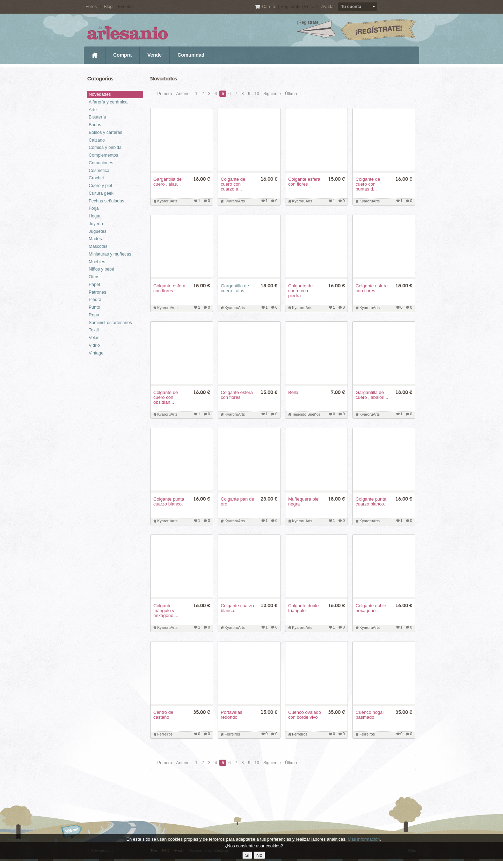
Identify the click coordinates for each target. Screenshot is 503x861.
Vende (154, 55)
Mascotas (98, 246)
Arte (93, 109)
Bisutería (97, 117)
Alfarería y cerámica (108, 102)
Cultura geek (101, 193)
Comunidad (190, 55)
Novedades (100, 94)
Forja (94, 208)
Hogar (95, 216)
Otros (94, 276)
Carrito (269, 6)
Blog (108, 6)
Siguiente (272, 93)
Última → (293, 93)
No (259, 855)
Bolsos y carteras (105, 132)
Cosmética (99, 170)
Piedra (95, 299)
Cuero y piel (100, 185)
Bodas (95, 124)
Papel (94, 284)
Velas (94, 337)
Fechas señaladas (106, 201)
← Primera (162, 93)
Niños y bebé (101, 269)
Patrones (97, 292)
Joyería (96, 223)
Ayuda (327, 6)
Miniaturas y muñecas (110, 254)
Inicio (94, 55)
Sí (247, 855)
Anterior (183, 93)
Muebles (97, 261)
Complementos (103, 155)
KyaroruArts (167, 201)
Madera (96, 238)
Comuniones (101, 162)
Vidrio (94, 345)
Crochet (96, 177)
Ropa (94, 315)
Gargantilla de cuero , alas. (235, 288)
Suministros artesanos (110, 322)
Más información (364, 839)
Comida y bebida (105, 147)
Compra (122, 55)
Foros (91, 6)
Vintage (96, 353)
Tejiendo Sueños (306, 414)
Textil (94, 330)
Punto (94, 307)
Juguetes (98, 231)
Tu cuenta (351, 6)
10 (257, 93)
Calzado (97, 140)
